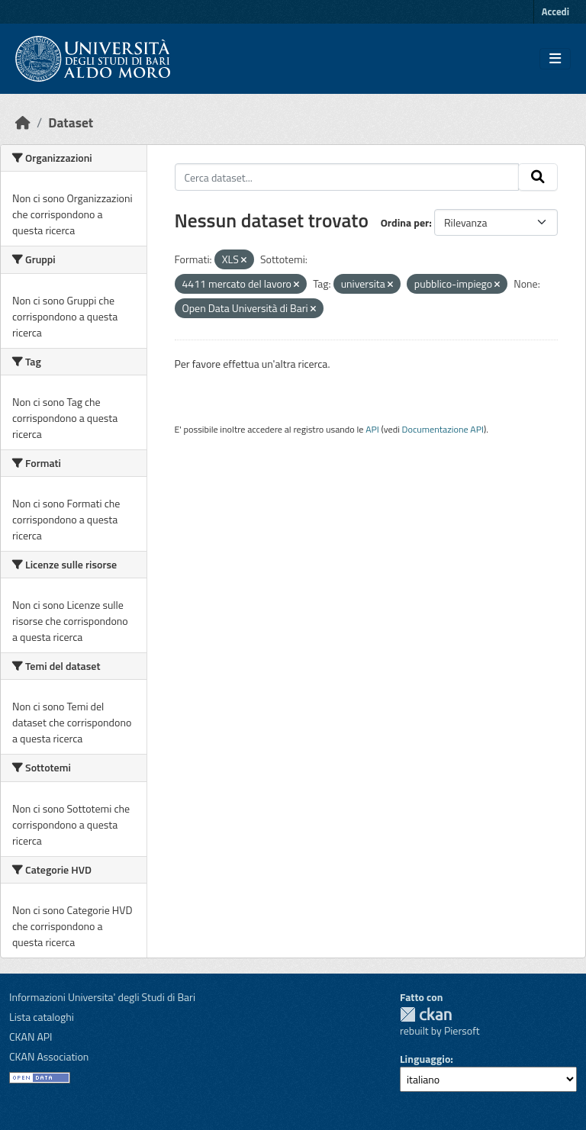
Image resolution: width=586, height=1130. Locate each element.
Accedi (555, 11)
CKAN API (31, 1037)
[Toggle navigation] (555, 58)
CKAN (426, 1014)
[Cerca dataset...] (347, 177)
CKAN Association (49, 1056)
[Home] (23, 122)
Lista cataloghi (41, 1017)
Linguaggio (425, 1059)
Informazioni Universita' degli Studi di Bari (102, 997)
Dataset (70, 122)
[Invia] (538, 177)
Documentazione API (443, 429)
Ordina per (405, 222)
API (372, 429)
